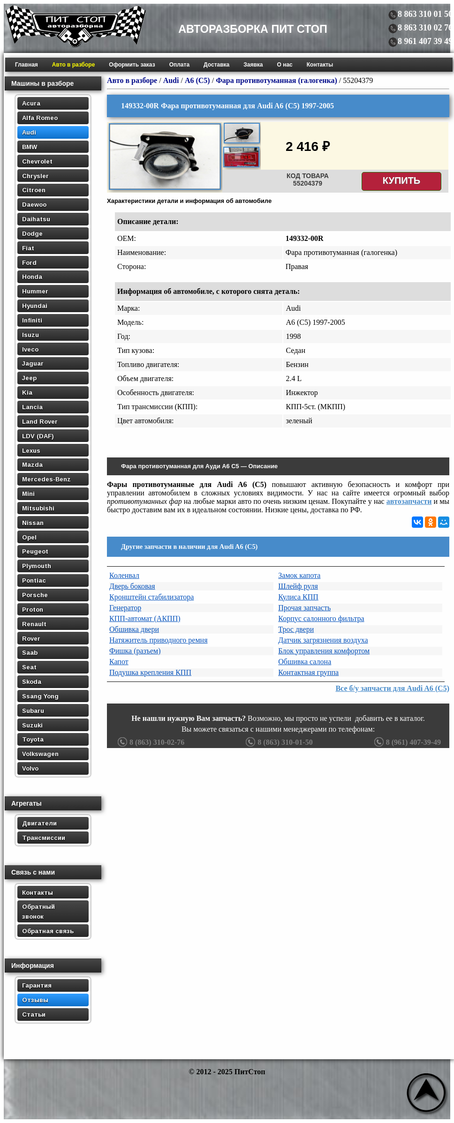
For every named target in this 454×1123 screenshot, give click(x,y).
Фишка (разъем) (134, 651)
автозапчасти (409, 501)
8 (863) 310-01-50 (277, 742)
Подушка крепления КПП (150, 672)
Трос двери (296, 629)
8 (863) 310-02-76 (149, 742)
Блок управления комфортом (324, 651)
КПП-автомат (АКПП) (145, 618)
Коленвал (124, 575)
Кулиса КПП (298, 597)
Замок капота (299, 575)
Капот (119, 662)
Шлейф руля (298, 586)
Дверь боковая (132, 586)
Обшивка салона (304, 662)
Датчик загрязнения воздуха (323, 640)
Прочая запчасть (304, 608)
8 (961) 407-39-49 (406, 742)
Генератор (125, 608)
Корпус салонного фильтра (321, 618)
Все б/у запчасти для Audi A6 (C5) (392, 688)
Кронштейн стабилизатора (151, 597)
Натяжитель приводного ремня (158, 640)
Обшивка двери (134, 629)
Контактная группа (308, 672)
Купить (402, 180)
